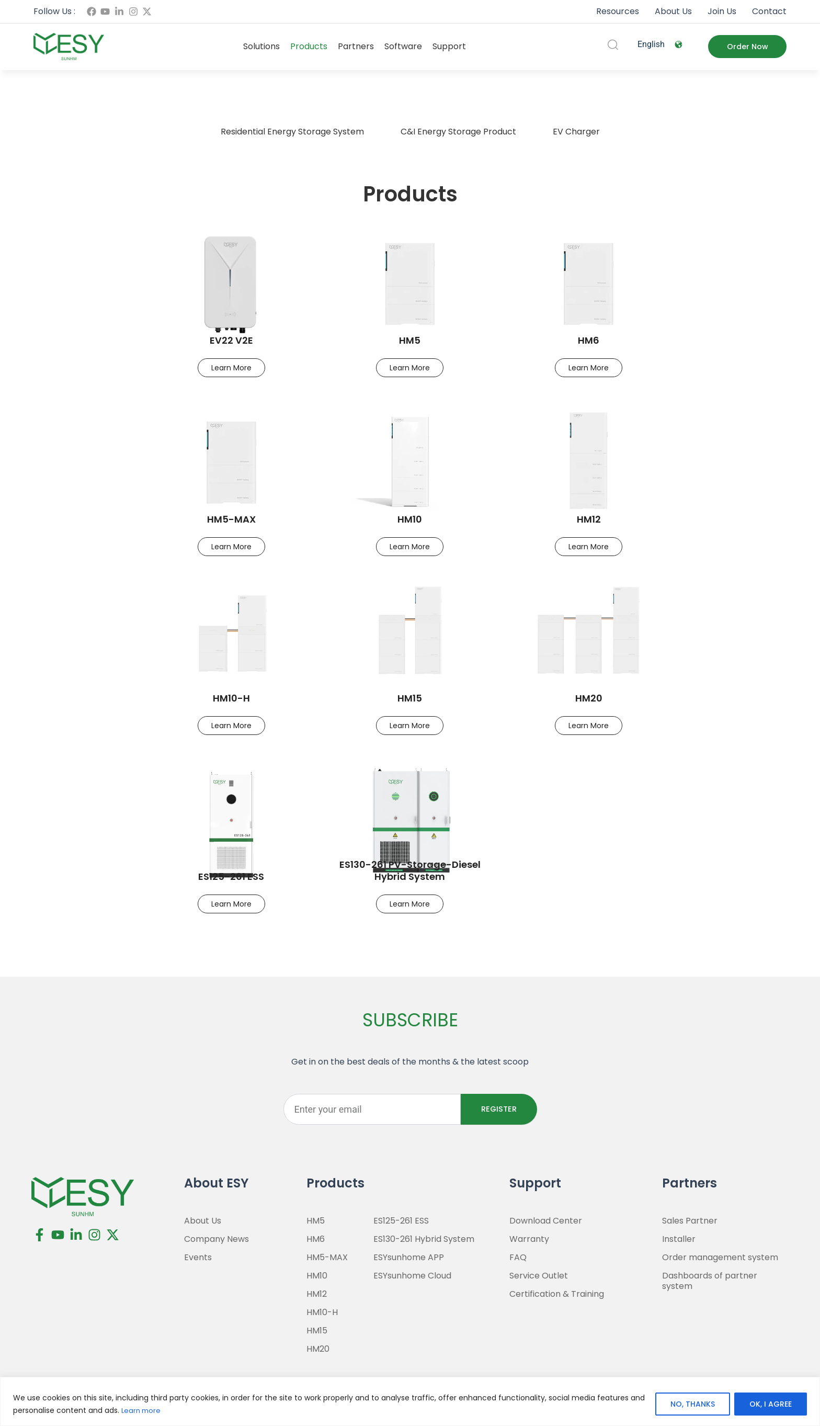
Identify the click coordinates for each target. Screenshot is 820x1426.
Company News (216, 1239)
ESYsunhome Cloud (412, 1276)
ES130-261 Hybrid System (423, 1239)
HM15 (409, 698)
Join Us (722, 11)
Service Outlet (538, 1276)
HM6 (588, 340)
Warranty (529, 1239)
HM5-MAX (231, 519)
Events (198, 1257)
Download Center (545, 1221)
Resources (617, 11)
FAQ (518, 1257)
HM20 (588, 698)
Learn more (142, 1411)
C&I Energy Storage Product (458, 132)
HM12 (589, 519)
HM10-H (231, 698)
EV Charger (576, 132)
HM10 (409, 519)
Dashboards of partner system (709, 1281)
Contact (769, 11)
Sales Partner (690, 1221)
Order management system (720, 1257)
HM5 (409, 340)
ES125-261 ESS (231, 876)
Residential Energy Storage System (292, 132)
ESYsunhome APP (408, 1257)
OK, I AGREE (770, 1404)
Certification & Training (556, 1294)
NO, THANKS (692, 1404)
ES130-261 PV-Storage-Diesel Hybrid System (410, 870)
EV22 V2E (231, 340)
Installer (679, 1239)
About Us (673, 11)
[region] (410, 1401)
